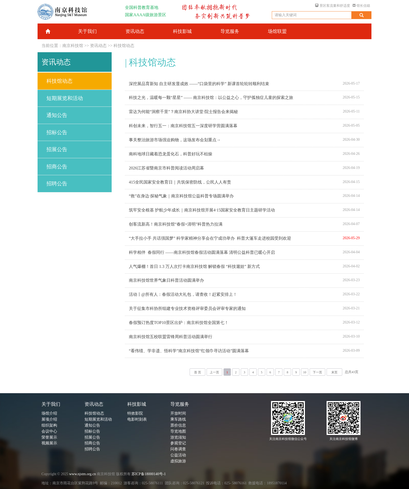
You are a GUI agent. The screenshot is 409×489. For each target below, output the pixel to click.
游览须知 (178, 437)
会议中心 (49, 431)
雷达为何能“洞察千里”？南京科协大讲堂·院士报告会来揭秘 (183, 111)
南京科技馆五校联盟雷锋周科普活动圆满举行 (170, 336)
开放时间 (178, 413)
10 (304, 372)
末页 (334, 372)
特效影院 (135, 413)
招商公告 (56, 166)
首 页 (197, 372)
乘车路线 (178, 419)
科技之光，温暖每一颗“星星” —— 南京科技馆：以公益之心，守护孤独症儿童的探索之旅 (211, 97)
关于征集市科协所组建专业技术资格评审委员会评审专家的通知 (187, 308)
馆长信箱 (361, 6)
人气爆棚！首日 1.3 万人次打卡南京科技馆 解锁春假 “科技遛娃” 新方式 (194, 266)
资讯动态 (98, 45)
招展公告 (56, 149)
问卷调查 (178, 449)
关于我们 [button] (87, 31)
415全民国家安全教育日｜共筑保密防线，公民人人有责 (180, 182)
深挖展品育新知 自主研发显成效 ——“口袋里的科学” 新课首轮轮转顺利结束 (199, 83)
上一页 (214, 372)
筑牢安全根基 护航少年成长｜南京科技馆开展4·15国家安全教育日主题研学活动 (202, 210)
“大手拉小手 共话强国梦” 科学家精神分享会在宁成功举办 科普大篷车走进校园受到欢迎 (210, 238)
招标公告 (56, 132)
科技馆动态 (123, 45)
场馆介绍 (49, 413)
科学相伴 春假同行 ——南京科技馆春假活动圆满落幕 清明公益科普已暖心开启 (202, 252)
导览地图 (178, 431)
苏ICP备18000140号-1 (148, 474)
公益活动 (178, 455)
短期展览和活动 (64, 98)
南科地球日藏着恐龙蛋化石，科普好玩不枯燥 (170, 154)
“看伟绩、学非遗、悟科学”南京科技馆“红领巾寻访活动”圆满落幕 (189, 351)
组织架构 (49, 425)
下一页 (317, 372)
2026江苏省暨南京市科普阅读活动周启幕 (166, 168)
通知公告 (56, 115)
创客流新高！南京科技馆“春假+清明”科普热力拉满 (175, 224)
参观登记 (178, 443)
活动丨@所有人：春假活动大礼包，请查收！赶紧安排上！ (183, 294)
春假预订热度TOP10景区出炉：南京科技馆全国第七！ (178, 322)
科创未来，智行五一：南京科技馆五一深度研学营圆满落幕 (183, 125)
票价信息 (178, 425)
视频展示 (49, 443)
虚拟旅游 (178, 461)
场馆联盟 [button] (277, 31)
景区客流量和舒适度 (332, 6)
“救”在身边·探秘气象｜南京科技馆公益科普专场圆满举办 (181, 196)
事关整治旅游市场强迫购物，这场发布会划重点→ (175, 140)
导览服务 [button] (229, 31)
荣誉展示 (49, 437)
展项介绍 (49, 419)
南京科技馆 (72, 45)
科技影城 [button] (182, 31)
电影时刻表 (137, 419)
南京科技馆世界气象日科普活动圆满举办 (166, 280)
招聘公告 (56, 183)
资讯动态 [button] (134, 31)
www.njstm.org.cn (82, 474)
